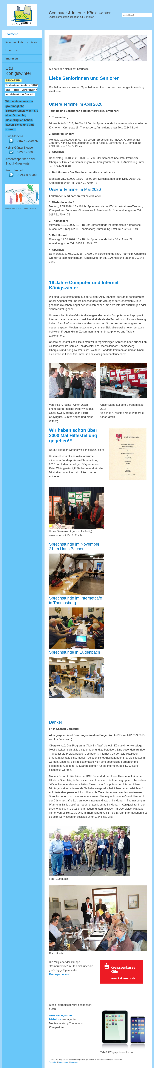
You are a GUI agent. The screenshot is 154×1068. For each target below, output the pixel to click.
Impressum (12, 58)
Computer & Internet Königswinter (80, 13)
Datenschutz (63, 1062)
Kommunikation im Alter (21, 42)
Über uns (11, 50)
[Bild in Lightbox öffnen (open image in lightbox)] (72, 380)
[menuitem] (22, 34)
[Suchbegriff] (137, 15)
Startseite (11, 34)
